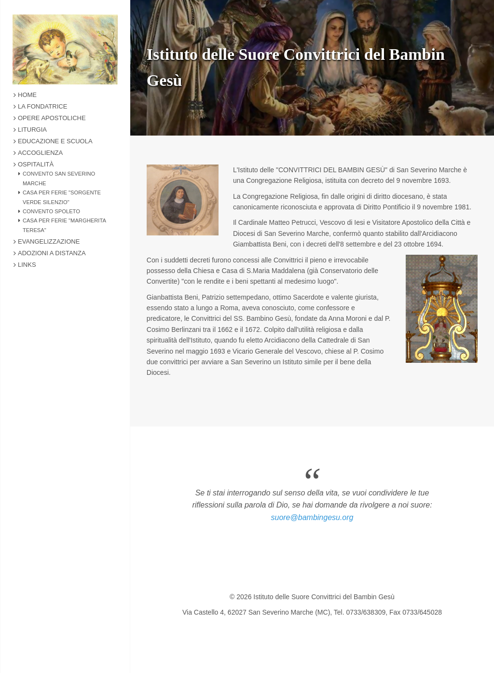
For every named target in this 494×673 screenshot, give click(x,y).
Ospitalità (36, 164)
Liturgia (32, 129)
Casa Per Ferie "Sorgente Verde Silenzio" (62, 197)
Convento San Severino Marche (59, 178)
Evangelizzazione (49, 241)
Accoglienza (40, 152)
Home (27, 94)
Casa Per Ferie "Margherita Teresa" (64, 225)
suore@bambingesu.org (312, 517)
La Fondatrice (42, 106)
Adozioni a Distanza (52, 253)
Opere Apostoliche (52, 118)
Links (27, 264)
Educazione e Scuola (55, 141)
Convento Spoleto (51, 211)
